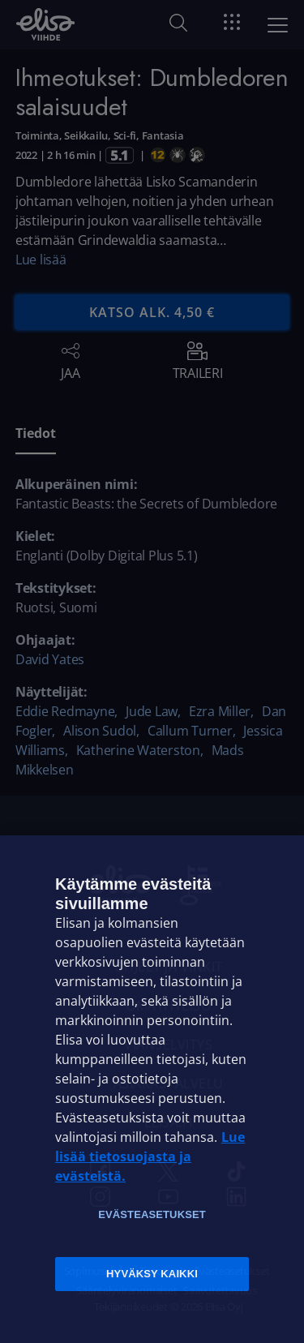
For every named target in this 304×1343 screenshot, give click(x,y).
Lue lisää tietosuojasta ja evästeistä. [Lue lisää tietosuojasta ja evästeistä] (150, 1156)
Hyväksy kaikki (152, 1274)
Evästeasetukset (152, 1214)
